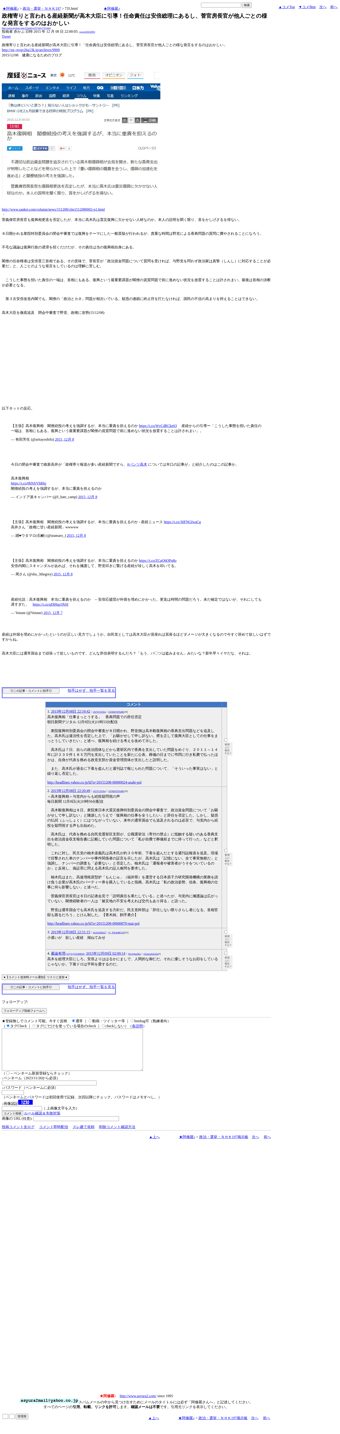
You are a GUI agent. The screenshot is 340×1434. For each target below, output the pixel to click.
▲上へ (154, 1145)
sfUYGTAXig (99, 712)
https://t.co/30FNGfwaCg (182, 522)
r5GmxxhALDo (151, 954)
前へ (334, 7)
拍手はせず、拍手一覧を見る (91, 690)
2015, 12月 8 (64, 439)
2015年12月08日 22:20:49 (70, 791)
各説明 (137, 1026)
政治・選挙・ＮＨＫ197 (42, 8)
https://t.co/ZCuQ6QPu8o (157, 560)
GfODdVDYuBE (116, 712)
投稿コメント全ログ (18, 1135)
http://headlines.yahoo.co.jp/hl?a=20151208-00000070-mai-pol (93, 923)
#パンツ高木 (137, 464)
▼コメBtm (307, 7)
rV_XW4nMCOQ (116, 932)
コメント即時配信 (53, 1135)
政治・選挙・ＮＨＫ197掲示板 (223, 1145)
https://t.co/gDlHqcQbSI (50, 604)
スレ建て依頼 (83, 1135)
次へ (323, 7)
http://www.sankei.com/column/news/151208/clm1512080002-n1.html (53, 209)
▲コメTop (286, 7)
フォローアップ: (15, 1002)
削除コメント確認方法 (117, 1135)
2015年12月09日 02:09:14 (105, 953)
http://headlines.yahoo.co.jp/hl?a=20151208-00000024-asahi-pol (94, 782)
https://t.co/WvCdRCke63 (158, 426)
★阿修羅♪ (10, 8)
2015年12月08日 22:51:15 (70, 932)
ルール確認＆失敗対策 (42, 1121)
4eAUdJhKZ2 (99, 932)
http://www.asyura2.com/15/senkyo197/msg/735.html (26, 28)
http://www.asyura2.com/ (138, 1404)
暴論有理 (68, 953)
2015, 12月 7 (52, 613)
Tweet (6, 36)
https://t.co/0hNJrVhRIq (28, 483)
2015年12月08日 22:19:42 (70, 711)
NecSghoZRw (134, 954)
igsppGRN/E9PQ (87, 32)
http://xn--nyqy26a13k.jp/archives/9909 (31, 50)
